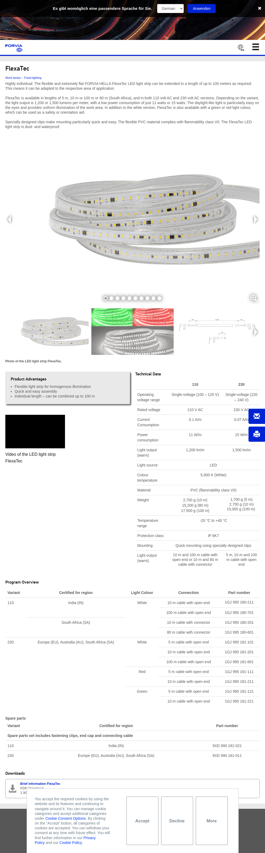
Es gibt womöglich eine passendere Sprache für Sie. (102, 8)
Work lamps (13, 77)
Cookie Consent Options (65, 818)
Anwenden (201, 8)
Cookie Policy (70, 842)
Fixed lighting (33, 77)
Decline (177, 821)
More (211, 821)
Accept (142, 821)
